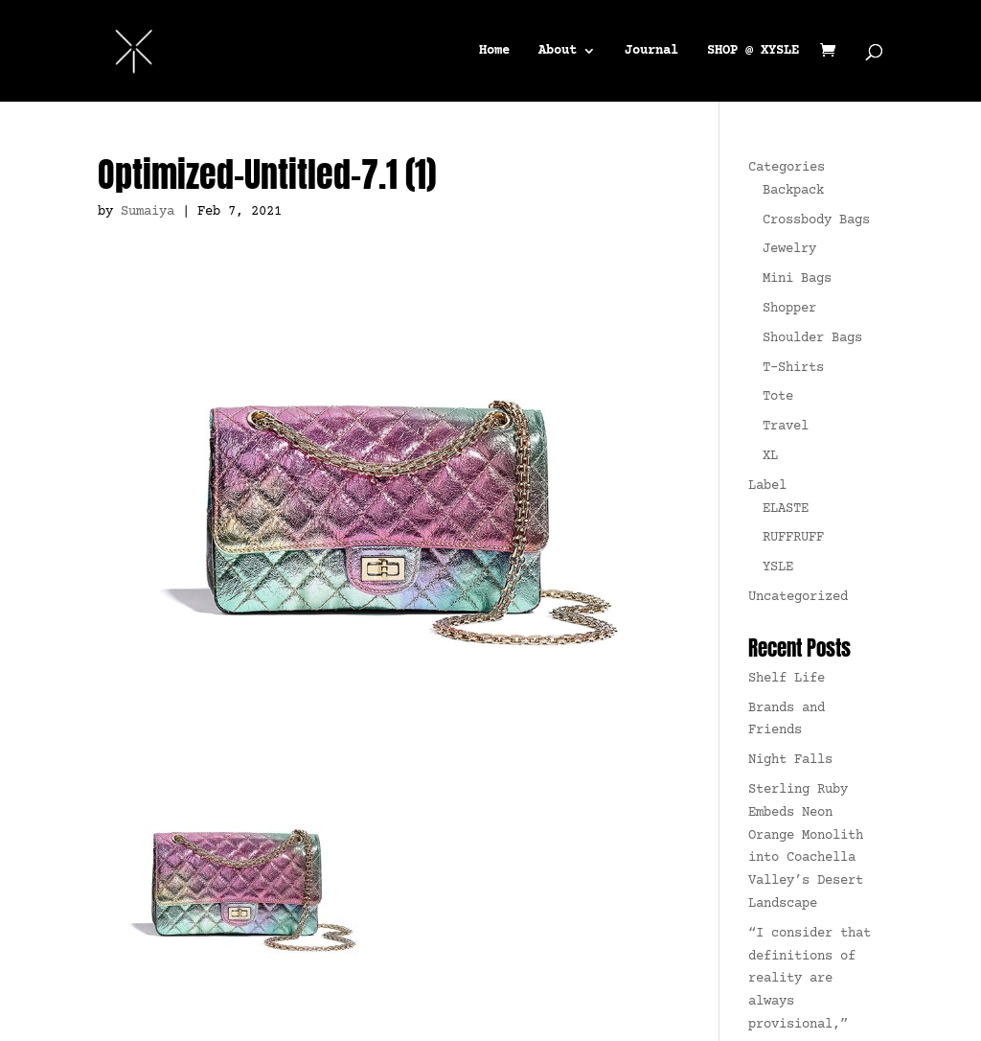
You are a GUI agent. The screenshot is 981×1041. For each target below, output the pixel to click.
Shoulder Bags (812, 338)
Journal (651, 49)
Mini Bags (797, 279)
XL (770, 456)
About (557, 49)
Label (767, 486)
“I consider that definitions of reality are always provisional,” (809, 979)
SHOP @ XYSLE (753, 49)
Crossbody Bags (816, 220)
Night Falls (790, 760)
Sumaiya (147, 212)
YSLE (778, 567)
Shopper (789, 308)
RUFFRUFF (793, 537)
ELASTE (786, 509)
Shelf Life (786, 678)
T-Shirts (793, 368)
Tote (778, 397)
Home (494, 49)
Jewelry (789, 249)
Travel (786, 426)
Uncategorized (798, 597)
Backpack (793, 190)
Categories (786, 167)
